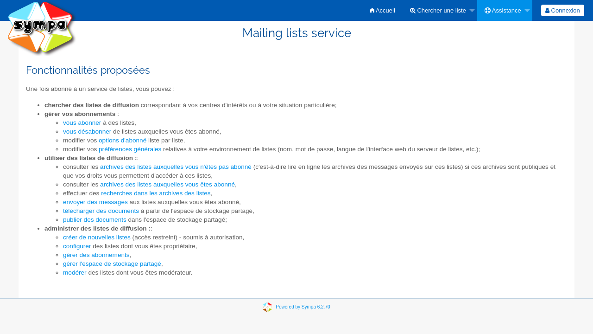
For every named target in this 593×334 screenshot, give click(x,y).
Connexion (562, 10)
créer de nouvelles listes (97, 237)
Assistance (503, 10)
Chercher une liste (438, 10)
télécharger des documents (101, 210)
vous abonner (82, 122)
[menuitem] (383, 10)
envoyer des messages (95, 202)
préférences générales (130, 149)
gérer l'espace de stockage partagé (112, 263)
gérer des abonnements (96, 254)
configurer (77, 246)
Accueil (382, 10)
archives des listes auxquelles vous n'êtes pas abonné (176, 166)
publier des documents (94, 219)
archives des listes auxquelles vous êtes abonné (167, 184)
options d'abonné (122, 140)
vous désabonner (87, 131)
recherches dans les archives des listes (156, 193)
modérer (75, 272)
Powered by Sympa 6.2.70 (303, 306)
